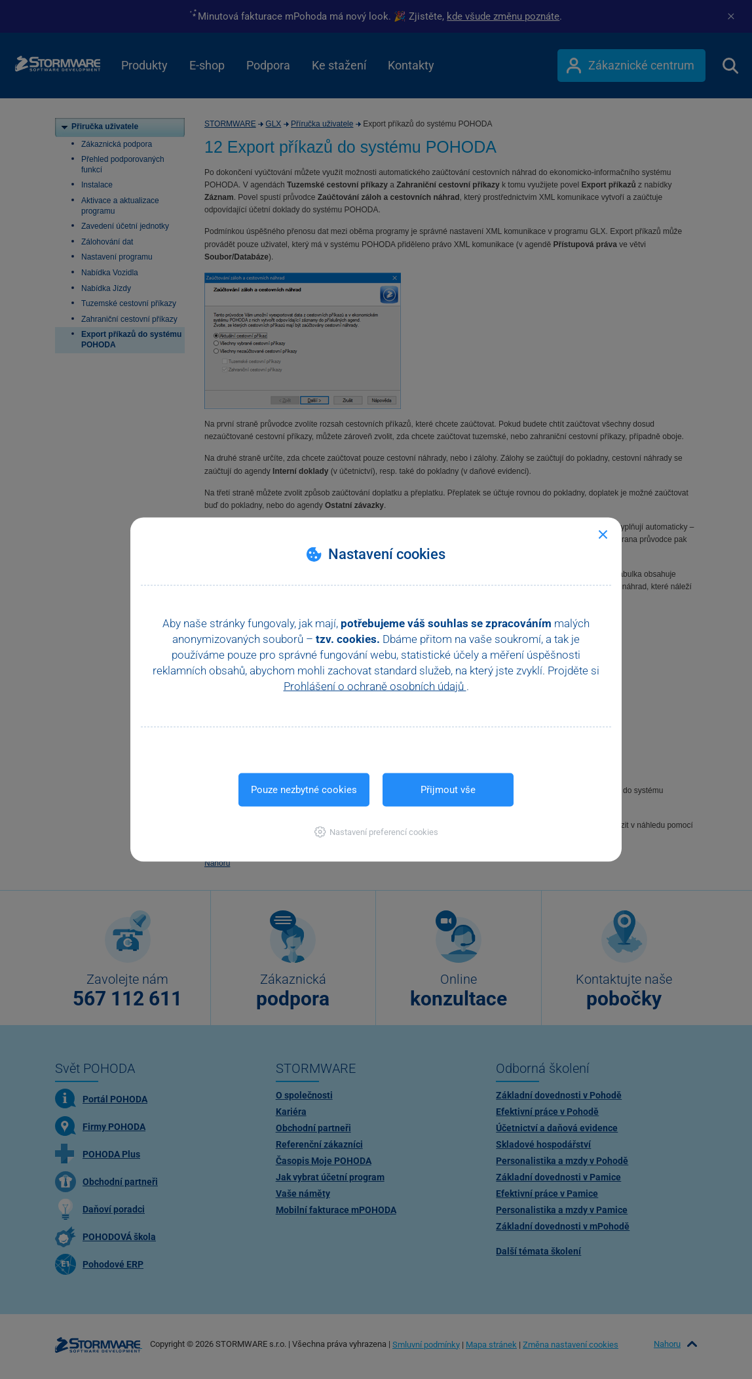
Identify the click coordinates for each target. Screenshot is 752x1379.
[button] (376, 832)
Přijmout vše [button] (448, 790)
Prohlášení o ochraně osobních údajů (375, 686)
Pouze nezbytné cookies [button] (304, 790)
